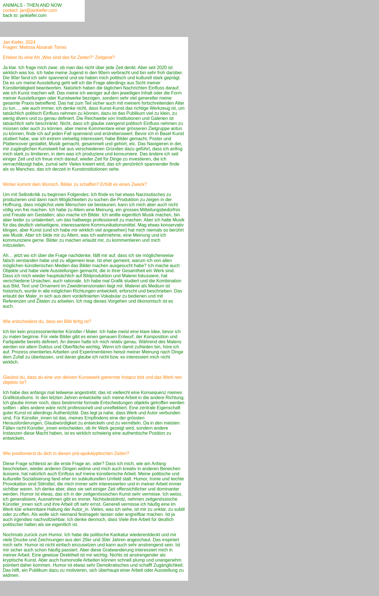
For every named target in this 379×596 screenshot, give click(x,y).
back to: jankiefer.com (25, 15)
